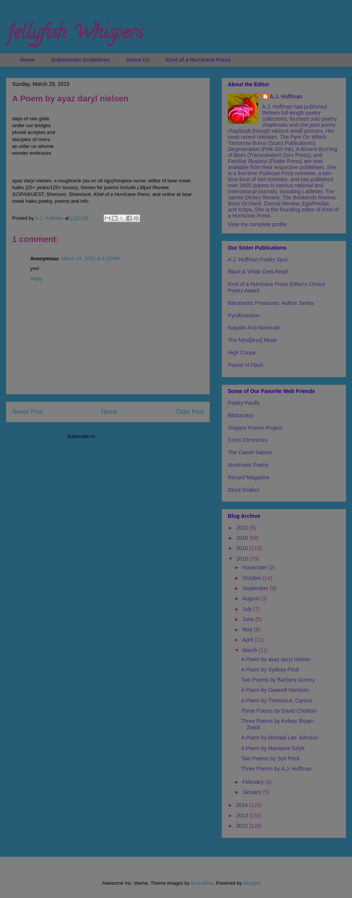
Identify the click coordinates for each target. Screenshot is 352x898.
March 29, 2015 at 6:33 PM (90, 258)
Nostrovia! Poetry (248, 465)
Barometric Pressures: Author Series (270, 303)
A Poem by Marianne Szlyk (272, 748)
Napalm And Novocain (254, 328)
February (253, 782)
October (252, 578)
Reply (36, 278)
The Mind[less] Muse (252, 340)
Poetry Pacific (244, 403)
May (248, 629)
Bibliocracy (241, 415)
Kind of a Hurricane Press (198, 60)
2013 (242, 816)
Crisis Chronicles (248, 440)
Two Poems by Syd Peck (270, 758)
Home (27, 60)
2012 (242, 826)
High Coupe (242, 353)
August (251, 598)
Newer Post (27, 412)
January (252, 792)
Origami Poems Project (255, 428)
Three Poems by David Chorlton (278, 711)
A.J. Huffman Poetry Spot (258, 259)
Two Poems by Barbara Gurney (278, 680)
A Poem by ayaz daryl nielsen (276, 659)
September (255, 588)
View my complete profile (257, 224)
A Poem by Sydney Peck (270, 670)
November (255, 567)
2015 (242, 559)
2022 (242, 528)
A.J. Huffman (286, 96)
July (247, 609)
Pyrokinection (244, 315)
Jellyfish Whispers (74, 34)
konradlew (202, 883)
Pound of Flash (245, 365)
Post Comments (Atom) (122, 436)
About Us (138, 60)
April (248, 640)
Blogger (251, 883)
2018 (242, 538)
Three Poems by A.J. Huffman (276, 769)
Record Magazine (248, 477)
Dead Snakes (244, 490)
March (250, 650)
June (248, 619)
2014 (242, 805)
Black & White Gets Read (258, 272)
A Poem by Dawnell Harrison (274, 690)
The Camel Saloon (250, 452)
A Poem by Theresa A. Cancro (276, 701)
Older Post (190, 412)
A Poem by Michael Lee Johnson (279, 738)
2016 (242, 548)
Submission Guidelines (80, 60)
